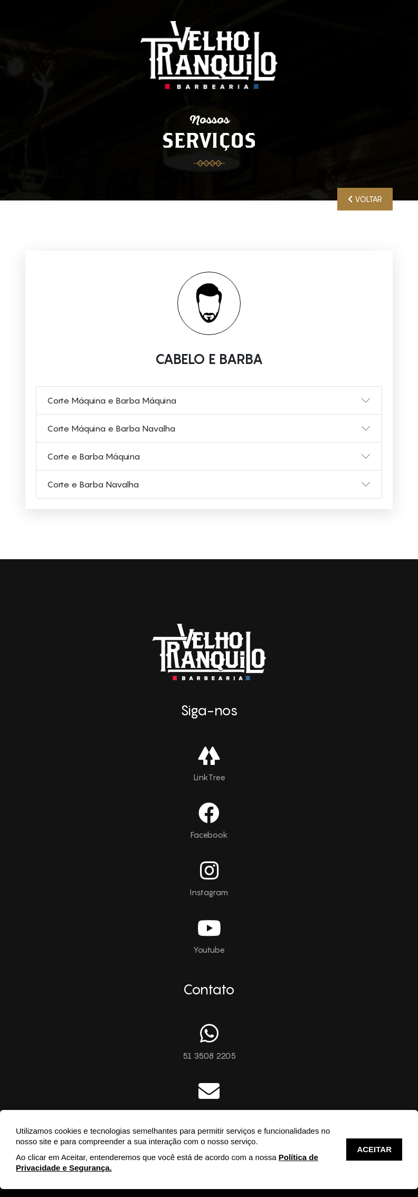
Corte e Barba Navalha (93, 484)
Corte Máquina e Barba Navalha (111, 428)
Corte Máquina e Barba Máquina (111, 400)
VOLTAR (365, 199)
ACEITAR (374, 1149)
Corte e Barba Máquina (93, 456)
